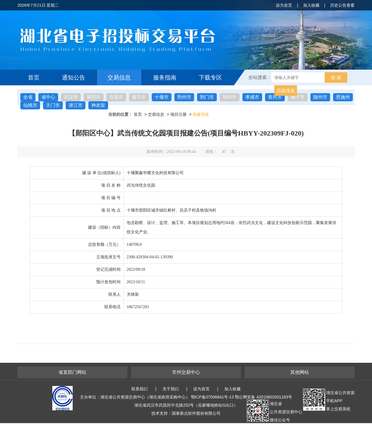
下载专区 (210, 77)
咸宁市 (298, 97)
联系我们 (139, 389)
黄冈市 (275, 97)
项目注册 (178, 114)
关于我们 (170, 389)
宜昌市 (116, 97)
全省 (28, 97)
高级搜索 (285, 90)
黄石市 (139, 97)
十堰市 (162, 97)
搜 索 (336, 77)
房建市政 (201, 114)
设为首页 (284, 5)
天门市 (53, 105)
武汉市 (71, 97)
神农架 (98, 105)
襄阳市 (94, 97)
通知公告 (73, 77)
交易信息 (119, 77)
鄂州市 (230, 97)
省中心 (48, 97)
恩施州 (343, 97)
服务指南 (164, 77)
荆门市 (207, 97)
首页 (34, 77)
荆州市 (184, 97)
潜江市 (76, 105)
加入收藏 (311, 5)
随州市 (320, 97)
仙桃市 (30, 105)
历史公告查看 (342, 5)
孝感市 (252, 97)
